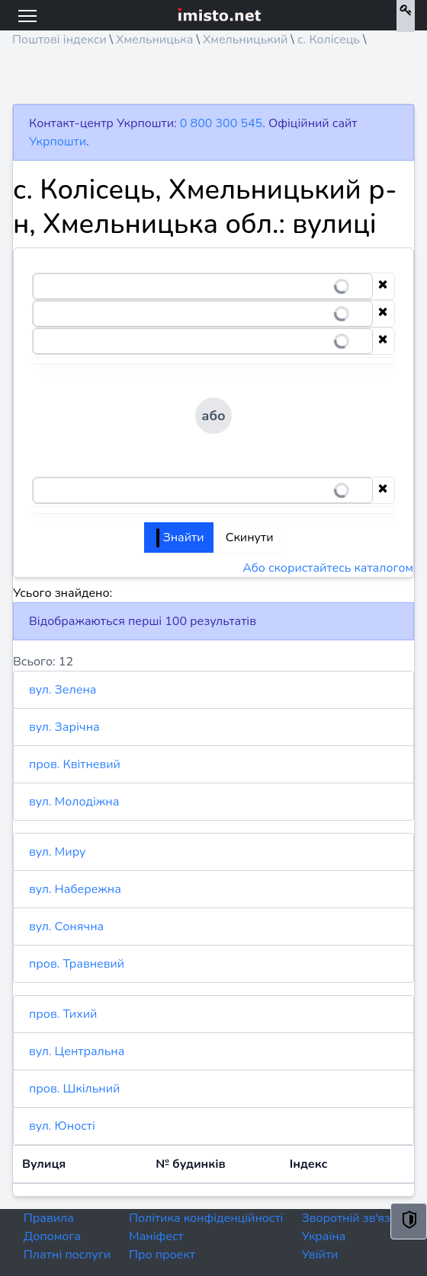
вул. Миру (57, 852)
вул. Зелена (62, 689)
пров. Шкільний (74, 1088)
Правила (49, 1218)
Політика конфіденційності (206, 1218)
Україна (323, 1236)
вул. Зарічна (64, 727)
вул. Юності (62, 1126)
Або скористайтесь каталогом (327, 568)
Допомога (52, 1236)
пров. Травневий (76, 963)
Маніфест (156, 1236)
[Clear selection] (383, 286)
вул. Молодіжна (74, 801)
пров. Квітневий (74, 764)
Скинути (250, 537)
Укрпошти (57, 141)
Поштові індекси (59, 39)
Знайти (180, 537)
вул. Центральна (76, 1051)
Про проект (162, 1254)
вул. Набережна (75, 889)
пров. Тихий (63, 1014)
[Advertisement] (213, 81)
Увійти (319, 1254)
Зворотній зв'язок (352, 1218)
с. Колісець (328, 39)
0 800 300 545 (221, 123)
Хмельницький (245, 39)
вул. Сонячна (66, 926)
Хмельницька (154, 39)
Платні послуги (67, 1254)
